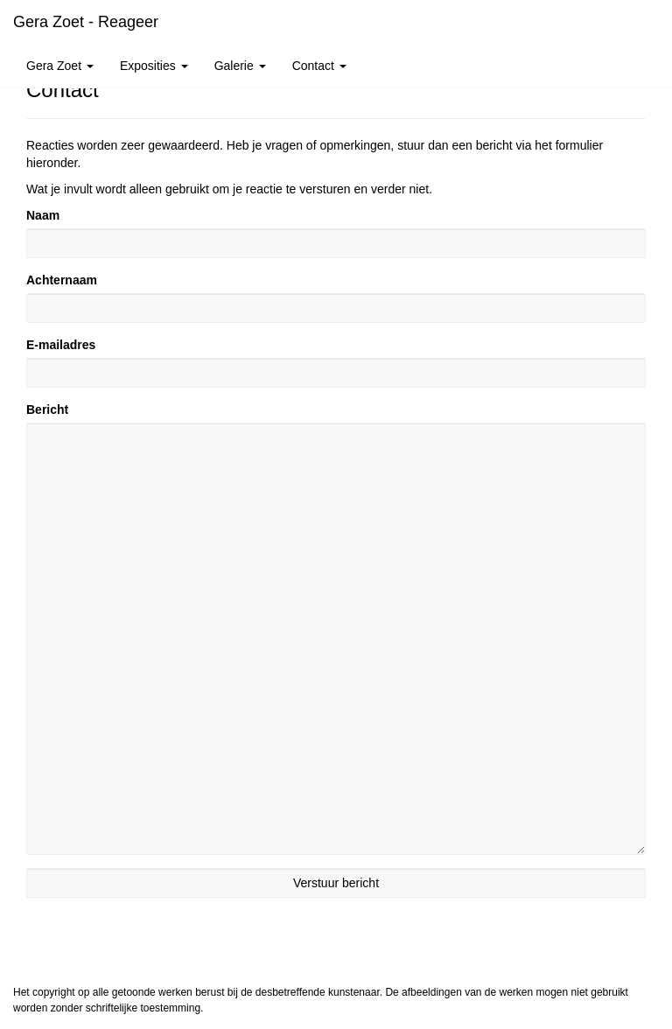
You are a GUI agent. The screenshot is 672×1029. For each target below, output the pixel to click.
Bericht (47, 409)
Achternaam (61, 280)
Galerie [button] (240, 66)
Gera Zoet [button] (60, 66)
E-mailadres (60, 345)
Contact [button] (319, 66)
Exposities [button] (154, 66)
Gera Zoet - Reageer (85, 22)
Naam (43, 215)
